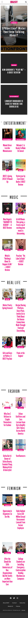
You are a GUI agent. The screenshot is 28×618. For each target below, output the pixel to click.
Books (20, 170)
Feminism (14, 23)
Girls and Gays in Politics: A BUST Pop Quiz (7, 355)
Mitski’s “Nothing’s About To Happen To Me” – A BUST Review (7, 262)
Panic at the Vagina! (21, 353)
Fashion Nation (7, 450)
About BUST (6, 603)
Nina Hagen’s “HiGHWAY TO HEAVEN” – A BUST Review (7, 222)
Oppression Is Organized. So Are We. (7, 513)
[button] (2, 2)
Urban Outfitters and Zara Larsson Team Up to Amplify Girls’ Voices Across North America (21, 423)
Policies (18, 606)
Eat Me (7, 299)
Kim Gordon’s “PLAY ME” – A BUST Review (14, 70)
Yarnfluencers (20, 455)
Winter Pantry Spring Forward (7, 305)
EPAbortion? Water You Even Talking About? (14, 31)
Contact (14, 603)
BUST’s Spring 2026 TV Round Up (7, 178)
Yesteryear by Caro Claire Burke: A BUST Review (20, 179)
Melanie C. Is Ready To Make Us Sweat (21, 147)
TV (7, 170)
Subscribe (22, 603)
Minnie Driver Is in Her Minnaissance (7, 147)
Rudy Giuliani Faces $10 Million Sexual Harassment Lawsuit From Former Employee (20, 518)
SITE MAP (23, 610)
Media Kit (10, 606)
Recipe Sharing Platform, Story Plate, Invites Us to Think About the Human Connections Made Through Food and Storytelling (21, 317)
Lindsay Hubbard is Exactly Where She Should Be (14, 103)
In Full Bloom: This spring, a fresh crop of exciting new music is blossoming (20, 225)
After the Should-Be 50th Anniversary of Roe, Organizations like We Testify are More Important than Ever (7, 571)
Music (14, 196)
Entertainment (14, 96)
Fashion (14, 390)
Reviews (14, 65)
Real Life (7, 347)
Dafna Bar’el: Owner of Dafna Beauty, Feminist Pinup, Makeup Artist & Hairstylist (7, 462)
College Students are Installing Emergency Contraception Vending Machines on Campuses (20, 568)
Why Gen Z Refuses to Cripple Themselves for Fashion (7, 419)
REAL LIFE (14, 281)
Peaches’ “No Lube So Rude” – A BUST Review (20, 259)
